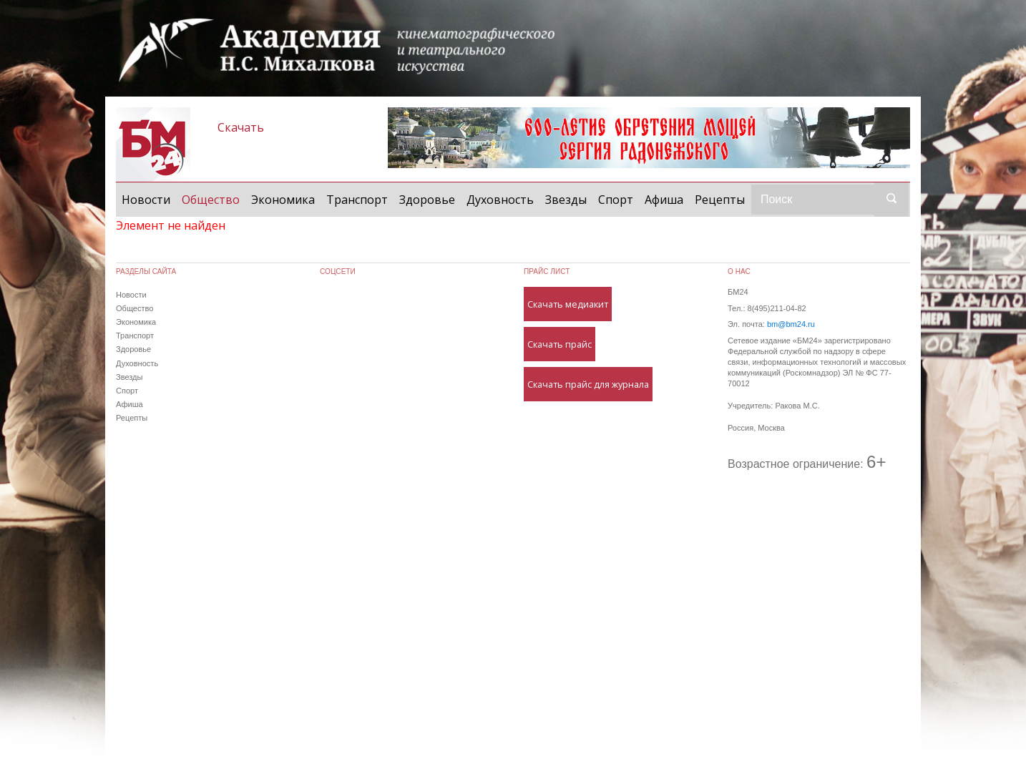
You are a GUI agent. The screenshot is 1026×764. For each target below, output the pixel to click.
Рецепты (720, 199)
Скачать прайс (559, 344)
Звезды (566, 199)
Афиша (664, 199)
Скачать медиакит (567, 304)
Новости (146, 199)
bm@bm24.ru (791, 324)
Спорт (615, 199)
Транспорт (357, 199)
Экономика (283, 199)
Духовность (500, 199)
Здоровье (427, 199)
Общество (213, 198)
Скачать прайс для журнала (588, 384)
